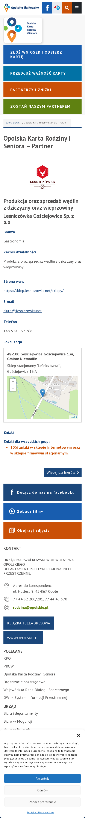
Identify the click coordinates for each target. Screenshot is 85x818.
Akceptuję (43, 778)
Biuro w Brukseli (16, 729)
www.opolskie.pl (23, 637)
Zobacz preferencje (42, 802)
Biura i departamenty (20, 713)
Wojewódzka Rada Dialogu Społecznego (36, 689)
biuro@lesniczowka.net (22, 310)
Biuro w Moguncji (17, 721)
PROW (8, 666)
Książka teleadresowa (28, 623)
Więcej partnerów (63, 472)
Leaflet (73, 417)
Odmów (42, 790)
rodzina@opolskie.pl (30, 607)
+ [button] (13, 382)
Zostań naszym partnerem (40, 106)
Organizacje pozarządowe (24, 681)
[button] (78, 735)
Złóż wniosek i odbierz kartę (36, 54)
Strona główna (13, 122)
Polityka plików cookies (40, 812)
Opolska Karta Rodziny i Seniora (29, 674)
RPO (7, 658)
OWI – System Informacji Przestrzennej (35, 697)
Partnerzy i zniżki (31, 89)
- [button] (12, 388)
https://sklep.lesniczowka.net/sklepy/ (33, 290)
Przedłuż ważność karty (38, 73)
